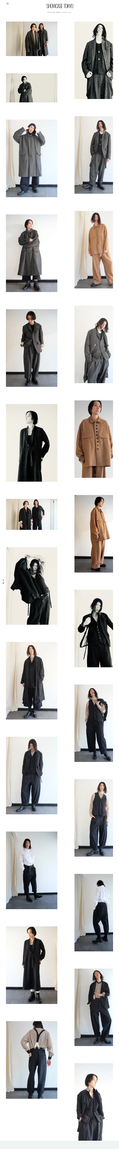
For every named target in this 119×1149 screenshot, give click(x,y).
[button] (8, 4)
